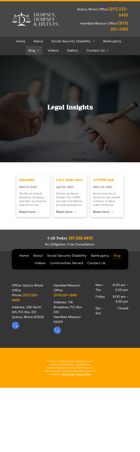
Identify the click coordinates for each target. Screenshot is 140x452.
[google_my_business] (15, 326)
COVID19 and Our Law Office (105, 180)
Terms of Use (68, 374)
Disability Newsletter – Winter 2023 (29, 180)
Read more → (29, 212)
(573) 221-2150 (65, 295)
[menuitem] (22, 41)
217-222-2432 (81, 238)
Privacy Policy (83, 374)
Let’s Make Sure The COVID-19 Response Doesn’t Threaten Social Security (69, 180)
